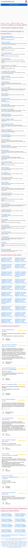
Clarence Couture (5, 42)
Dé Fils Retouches (10, 368)
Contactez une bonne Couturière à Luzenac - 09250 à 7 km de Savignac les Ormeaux (21, 294)
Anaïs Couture (5, 187)
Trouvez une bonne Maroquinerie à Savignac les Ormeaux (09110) (13, 535)
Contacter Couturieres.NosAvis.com (13, 538)
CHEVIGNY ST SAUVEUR (8, 346)
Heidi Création (5, 182)
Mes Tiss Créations (6, 249)
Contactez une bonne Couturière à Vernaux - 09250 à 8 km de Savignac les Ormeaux (21, 300)
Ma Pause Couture (6, 145)
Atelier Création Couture (7, 123)
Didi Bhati (3, 242)
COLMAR (15, 455)
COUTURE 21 (9, 329)
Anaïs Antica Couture (6, 161)
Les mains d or (5, 172)
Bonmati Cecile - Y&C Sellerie (9, 65)
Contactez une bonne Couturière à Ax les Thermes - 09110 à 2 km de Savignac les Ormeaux (6, 266)
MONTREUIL (5, 441)
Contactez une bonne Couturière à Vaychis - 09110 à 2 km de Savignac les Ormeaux (7, 259)
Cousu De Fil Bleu (6, 87)
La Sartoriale (9, 384)
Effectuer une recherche (14, 4)
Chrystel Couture (5, 98)
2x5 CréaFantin (5, 225)
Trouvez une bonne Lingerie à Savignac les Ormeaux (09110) (6, 531)
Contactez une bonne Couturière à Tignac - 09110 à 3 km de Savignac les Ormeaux (21, 266)
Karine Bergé (4, 219)
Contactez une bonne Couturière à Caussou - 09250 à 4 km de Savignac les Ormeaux (7, 281)
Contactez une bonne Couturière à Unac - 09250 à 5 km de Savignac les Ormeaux (7, 294)
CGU (9, 539)
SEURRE (4, 331)
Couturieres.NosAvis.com (7, 1)
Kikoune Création (5, 76)
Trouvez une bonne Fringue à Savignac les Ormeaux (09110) (21, 515)
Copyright (12, 539)
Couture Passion (5, 203)
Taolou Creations (5, 139)
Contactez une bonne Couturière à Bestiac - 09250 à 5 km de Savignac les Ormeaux (7, 287)
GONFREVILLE (6, 419)
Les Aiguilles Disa (5, 214)
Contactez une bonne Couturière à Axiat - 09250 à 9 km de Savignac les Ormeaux (7, 321)
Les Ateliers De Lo (6, 58)
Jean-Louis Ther (5, 104)
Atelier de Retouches (6, 193)
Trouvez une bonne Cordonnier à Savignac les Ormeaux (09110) (7, 525)
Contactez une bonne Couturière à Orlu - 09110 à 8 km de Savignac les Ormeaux (7, 308)
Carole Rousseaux (6, 231)
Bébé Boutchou (5, 150)
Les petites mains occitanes (8, 71)
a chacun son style (6, 209)
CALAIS (4, 401)
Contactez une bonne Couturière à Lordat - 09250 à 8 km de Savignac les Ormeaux (7, 314)
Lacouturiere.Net (5, 134)
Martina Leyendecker (6, 129)
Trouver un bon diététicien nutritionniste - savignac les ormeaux (16, 543)
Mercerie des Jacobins (7, 177)
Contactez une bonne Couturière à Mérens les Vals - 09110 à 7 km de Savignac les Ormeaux (6, 301)
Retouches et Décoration (7, 109)
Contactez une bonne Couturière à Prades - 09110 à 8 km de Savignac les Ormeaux (21, 314)
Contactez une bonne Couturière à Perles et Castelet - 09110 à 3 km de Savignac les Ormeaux (20, 274)
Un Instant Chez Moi (6, 47)
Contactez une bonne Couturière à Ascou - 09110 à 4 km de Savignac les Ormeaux (21, 281)
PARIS (15, 384)
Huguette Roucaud (6, 114)
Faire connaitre (22, 538)
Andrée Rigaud (5, 167)
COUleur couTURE (11, 344)
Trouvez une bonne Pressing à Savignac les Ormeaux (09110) (20, 520)
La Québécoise (5, 236)
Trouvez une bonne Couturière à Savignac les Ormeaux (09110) (20, 525)
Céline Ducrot (4, 93)
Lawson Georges (10, 439)
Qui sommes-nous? (4, 538)
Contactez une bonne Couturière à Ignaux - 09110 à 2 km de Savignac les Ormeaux (21, 259)
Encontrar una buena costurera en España (14, 547)
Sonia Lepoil (9, 418)
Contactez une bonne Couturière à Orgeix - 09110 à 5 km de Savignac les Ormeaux (21, 287)
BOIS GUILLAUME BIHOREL (9, 369)
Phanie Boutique (10, 399)
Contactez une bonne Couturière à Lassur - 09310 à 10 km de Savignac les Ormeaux (21, 321)
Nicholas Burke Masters (7, 36)
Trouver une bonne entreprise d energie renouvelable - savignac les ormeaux (13, 541)
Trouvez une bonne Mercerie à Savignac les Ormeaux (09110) (20, 531)
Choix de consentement (18, 539)
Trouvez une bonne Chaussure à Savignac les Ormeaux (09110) (7, 520)
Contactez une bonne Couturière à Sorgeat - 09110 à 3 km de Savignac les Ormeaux (7, 273)
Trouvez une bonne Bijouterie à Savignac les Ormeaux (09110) (6, 515)
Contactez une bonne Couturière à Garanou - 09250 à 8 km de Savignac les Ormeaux (21, 308)
